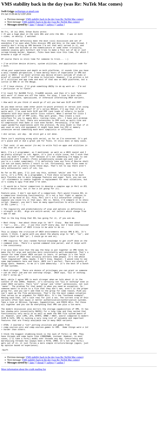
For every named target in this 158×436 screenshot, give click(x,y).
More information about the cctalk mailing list (23, 433)
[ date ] (32, 24)
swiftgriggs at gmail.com (27, 11)
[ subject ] (50, 24)
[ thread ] (40, 24)
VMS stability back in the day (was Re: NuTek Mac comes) (54, 19)
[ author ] (60, 24)
